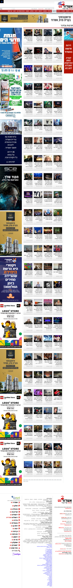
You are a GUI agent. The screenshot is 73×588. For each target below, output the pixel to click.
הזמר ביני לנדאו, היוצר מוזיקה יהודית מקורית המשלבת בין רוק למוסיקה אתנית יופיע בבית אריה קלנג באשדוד (38, 274)
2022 (55, 479)
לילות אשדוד (45, 518)
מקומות (35, 499)
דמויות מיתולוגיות (40, 528)
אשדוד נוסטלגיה (48, 528)
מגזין (51, 511)
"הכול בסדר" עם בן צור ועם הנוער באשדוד (48, 362)
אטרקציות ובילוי (45, 533)
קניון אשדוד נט (34, 542)
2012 (30, 479)
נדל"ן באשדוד (49, 544)
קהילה (49, 11)
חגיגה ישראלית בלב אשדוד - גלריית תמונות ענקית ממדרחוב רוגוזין (38, 381)
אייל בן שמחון (49, 547)
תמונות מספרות (41, 512)
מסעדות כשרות (32, 505)
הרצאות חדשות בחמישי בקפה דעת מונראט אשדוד (48, 218)
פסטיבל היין (49, 579)
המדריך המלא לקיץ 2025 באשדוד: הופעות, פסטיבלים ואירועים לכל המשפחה (48, 435)
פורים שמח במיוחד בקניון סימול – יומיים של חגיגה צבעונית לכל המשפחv (48, 75)
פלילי (34, 502)
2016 (40, 479)
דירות (36, 11)
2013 (32, 479)
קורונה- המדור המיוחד (47, 537)
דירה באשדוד (49, 571)
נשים (51, 540)
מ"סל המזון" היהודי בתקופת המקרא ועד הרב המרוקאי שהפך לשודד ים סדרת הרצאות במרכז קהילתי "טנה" (38, 292)
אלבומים (50, 517)
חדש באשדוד (39, 531)
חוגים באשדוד (45, 13)
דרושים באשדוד (49, 560)
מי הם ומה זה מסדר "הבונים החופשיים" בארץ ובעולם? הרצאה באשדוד (48, 417)
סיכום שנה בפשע (36, 515)
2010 (24, 479)
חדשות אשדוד (49, 501)
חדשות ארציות (49, 502)
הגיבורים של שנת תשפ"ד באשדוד (45, 523)
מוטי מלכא (50, 582)
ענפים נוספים (49, 510)
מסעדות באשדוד (48, 553)
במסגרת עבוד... (59, 129)
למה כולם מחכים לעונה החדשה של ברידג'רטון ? (58, 74)
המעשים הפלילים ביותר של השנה (38, 541)
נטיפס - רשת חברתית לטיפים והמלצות (44, 546)
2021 (53, 479)
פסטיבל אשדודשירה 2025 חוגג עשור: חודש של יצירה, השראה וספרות (29, 129)
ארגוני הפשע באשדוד (40, 502)
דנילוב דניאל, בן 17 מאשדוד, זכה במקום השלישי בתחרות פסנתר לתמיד (28, 111)
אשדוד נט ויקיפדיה (48, 567)
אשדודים (40, 499)
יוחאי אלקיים (49, 585)
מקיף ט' (50, 580)
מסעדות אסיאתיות (42, 504)
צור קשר (10, 11)
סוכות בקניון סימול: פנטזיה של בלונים (28, 236)
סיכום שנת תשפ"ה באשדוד (46, 538)
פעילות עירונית (43, 520)
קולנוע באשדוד (68, 13)
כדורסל (37, 510)
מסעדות (50, 503)
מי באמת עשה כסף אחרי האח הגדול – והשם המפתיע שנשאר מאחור (48, 57)
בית (71, 11)
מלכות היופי (49, 583)
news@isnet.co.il (67, 531)
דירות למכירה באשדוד (47, 554)
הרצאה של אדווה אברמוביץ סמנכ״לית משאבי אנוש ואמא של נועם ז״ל (58, 417)
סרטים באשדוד (48, 542)
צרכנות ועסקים (49, 530)
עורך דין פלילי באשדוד (47, 573)
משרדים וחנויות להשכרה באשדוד (45, 558)
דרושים (40, 11)
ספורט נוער (43, 510)
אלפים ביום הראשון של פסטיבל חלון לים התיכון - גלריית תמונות (58, 381)
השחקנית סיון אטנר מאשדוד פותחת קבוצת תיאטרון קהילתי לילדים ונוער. (48, 291)
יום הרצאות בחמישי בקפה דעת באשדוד (58, 272)
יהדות (41, 540)
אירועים (50, 518)
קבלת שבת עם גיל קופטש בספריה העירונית (28, 326)
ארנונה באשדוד (49, 562)
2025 (24, 481)
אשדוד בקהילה (49, 519)
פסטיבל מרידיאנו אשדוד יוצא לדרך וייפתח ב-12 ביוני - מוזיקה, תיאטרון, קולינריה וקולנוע (38, 75)
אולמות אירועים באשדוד (47, 570)
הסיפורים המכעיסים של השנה (43, 516)
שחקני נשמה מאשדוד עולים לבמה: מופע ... (38, 416)
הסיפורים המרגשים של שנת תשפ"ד (44, 524)
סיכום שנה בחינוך (44, 515)
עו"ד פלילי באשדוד (48, 572)
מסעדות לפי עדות (39, 505)
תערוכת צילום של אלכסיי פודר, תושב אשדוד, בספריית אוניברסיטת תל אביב (48, 129)
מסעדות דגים (34, 504)
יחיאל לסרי (50, 577)
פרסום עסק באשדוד (48, 556)
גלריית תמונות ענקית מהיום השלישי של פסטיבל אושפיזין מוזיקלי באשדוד (58, 237)
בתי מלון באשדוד (48, 549)
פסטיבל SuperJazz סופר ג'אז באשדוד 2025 (58, 398)
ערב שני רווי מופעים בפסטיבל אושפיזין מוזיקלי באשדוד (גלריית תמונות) (48, 237)
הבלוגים (50, 526)
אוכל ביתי (49, 504)
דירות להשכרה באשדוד (47, 555)
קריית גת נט (49, 575)
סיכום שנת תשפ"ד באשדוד (46, 522)
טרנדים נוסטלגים (32, 528)
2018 (45, 479)
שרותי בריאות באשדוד (47, 559)
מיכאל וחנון (50, 584)
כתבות (51, 512)
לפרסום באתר (34, 8)
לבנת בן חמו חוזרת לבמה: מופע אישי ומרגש (38, 128)
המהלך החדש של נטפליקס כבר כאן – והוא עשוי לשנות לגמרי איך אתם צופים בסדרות (38, 57)
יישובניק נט (49, 550)
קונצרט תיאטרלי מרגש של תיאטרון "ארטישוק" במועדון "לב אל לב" (28, 417)
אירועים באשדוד (49, 559)
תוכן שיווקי (50, 531)
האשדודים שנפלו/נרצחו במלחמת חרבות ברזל (42, 525)
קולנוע (31, 11)
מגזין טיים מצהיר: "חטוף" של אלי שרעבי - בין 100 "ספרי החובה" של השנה (28, 147)
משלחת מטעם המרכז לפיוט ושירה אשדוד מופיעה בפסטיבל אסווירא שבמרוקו (58, 93)
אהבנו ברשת (46, 540)
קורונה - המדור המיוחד (47, 536)
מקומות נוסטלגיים (48, 528)
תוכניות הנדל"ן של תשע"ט (33, 541)
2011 (27, 479)
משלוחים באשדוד (48, 552)
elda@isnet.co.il (68, 525)
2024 (60, 479)
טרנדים (38, 533)
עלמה (51, 586)
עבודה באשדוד (49, 568)
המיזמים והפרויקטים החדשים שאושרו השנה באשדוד (41, 539)
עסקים (45, 11)
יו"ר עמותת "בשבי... (38, 363)
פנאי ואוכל (36, 540)
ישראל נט (50, 545)
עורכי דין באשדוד (40, 535)
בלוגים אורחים (38, 527)
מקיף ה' (50, 581)
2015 (37, 479)
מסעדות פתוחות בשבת (32, 504)
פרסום (50, 577)
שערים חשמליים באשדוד (47, 564)
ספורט (63, 11)
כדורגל (33, 510)
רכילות (58, 11)
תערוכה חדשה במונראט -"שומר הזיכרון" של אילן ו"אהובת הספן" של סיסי (48, 399)
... (61, 76)
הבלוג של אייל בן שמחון (47, 527)
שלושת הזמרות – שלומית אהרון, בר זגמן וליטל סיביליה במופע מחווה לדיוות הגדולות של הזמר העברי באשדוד (38, 202)
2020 (50, 479)
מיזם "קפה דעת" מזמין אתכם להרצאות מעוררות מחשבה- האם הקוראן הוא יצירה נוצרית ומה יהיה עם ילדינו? (58, 436)
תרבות (54, 11)
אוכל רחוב (45, 506)
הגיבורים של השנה (48, 514)
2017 (42, 479)
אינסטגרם (33, 518)
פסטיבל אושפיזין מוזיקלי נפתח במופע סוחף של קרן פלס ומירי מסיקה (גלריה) (38, 237)
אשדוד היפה (49, 520)
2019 (48, 479)
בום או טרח (45, 499)
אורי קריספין (61, 527)
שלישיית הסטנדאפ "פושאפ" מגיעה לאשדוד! (58, 182)
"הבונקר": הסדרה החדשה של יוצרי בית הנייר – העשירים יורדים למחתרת (28, 165)
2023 (58, 479)
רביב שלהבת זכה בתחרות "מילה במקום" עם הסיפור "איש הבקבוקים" (28, 309)
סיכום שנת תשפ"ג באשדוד (46, 513)
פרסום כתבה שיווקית (48, 568)
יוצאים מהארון (46, 500)
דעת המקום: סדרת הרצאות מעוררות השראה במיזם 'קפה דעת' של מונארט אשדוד (58, 201)
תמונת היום (39, 518)
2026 (27, 481)
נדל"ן (30, 502)
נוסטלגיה (34, 512)
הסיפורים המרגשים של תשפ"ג (37, 514)
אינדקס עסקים (30, 540)
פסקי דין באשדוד (48, 535)
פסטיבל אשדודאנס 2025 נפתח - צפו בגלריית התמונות (38, 326)
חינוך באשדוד (40, 542)
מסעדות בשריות (49, 504)
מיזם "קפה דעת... (48, 165)
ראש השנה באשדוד (43, 541)
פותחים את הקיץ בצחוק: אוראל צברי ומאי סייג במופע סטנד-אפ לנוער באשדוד (58, 453)
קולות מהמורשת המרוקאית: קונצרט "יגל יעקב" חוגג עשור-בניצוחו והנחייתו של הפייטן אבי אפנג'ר (48, 112)
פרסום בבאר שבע (48, 557)
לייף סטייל (50, 532)
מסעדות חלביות (41, 504)
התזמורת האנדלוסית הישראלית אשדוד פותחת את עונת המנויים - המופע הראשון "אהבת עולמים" (38, 184)
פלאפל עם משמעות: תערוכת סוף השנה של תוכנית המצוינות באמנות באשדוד (38, 453)
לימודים (44, 531)
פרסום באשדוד (49, 566)
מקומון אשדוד (49, 551)
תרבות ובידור (64, 27)
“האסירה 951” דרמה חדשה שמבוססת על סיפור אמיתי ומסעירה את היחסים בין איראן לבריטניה (38, 40)
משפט (27, 11)
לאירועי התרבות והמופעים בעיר (57, 13)
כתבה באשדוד (49, 569)
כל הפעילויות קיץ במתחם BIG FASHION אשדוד (28, 434)
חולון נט (50, 576)
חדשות (67, 11)
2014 (35, 479)
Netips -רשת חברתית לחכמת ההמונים (44, 565)
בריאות (37, 520)
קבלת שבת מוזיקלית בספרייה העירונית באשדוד (48, 200)
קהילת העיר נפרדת (44, 521)
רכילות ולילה (49, 498)
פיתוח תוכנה (27, 539)
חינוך (14, 11)
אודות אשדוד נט (21, 11)
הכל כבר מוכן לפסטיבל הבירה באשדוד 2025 (28, 344)
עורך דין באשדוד (49, 574)
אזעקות (50, 578)
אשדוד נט (70, 27)
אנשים (31, 499)
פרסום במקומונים (48, 550)
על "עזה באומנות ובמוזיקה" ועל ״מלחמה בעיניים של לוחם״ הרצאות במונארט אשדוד (58, 219)
